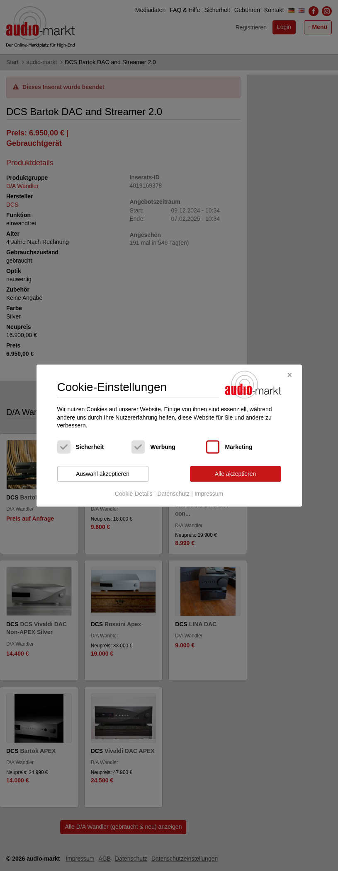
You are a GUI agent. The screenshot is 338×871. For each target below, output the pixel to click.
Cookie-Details (134, 494)
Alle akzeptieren (235, 473)
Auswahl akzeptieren (102, 473)
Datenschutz (173, 494)
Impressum (209, 494)
